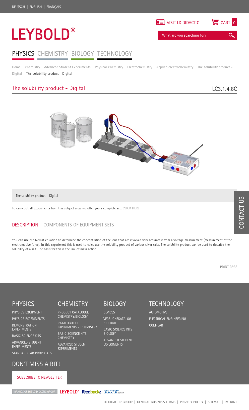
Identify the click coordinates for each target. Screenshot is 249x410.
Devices (109, 312)
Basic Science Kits (26, 336)
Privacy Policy (191, 402)
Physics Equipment (27, 312)
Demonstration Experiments (24, 327)
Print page (228, 267)
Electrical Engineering (167, 319)
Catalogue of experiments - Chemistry (77, 325)
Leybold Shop (70, 391)
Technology (166, 303)
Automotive (158, 312)
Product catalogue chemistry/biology (73, 314)
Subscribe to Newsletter (39, 377)
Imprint (231, 402)
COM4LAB (156, 325)
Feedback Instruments (91, 391)
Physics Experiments (28, 319)
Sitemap (214, 402)
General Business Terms (156, 402)
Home (16, 67)
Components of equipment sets (78, 225)
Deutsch (18, 7)
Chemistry (32, 67)
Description (25, 225)
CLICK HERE (131, 208)
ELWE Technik (114, 391)
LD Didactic (34, 391)
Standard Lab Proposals (32, 353)
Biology (114, 303)
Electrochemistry (139, 67)
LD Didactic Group (118, 402)
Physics (23, 303)
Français (53, 7)
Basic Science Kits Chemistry (72, 336)
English (36, 7)
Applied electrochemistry (174, 67)
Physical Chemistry (109, 67)
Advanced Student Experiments (67, 67)
